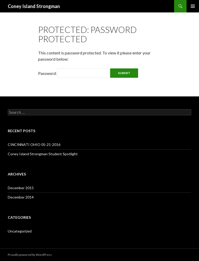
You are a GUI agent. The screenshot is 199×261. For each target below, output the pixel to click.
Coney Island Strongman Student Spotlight (43, 154)
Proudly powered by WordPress (30, 255)
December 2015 (21, 188)
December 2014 (21, 197)
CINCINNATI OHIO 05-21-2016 (34, 144)
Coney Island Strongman (34, 6)
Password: (73, 73)
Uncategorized (20, 231)
